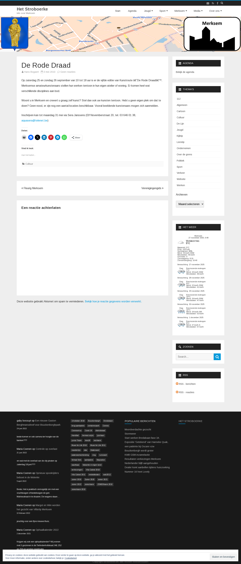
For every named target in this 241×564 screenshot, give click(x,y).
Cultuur (29, 163)
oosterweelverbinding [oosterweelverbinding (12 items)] (80, 455)
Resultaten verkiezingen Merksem (143, 459)
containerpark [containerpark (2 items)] (93, 426)
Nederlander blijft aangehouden (141, 463)
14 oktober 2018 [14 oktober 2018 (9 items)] (78, 421)
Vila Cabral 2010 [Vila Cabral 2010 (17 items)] (93, 470)
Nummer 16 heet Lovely (137, 471)
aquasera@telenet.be (34, 120)
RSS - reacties (185, 392)
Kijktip (180, 136)
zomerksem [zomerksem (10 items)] (89, 484)
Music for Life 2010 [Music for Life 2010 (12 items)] (79, 445)
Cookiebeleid (71, 558)
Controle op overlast (46, 449)
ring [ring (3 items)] (94, 455)
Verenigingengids (152, 188)
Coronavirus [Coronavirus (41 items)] (76, 430)
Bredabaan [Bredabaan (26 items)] (108, 421)
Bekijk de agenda (185, 72)
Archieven (181, 194)
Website (181, 179)
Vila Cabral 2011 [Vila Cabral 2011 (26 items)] (78, 475)
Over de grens (184, 154)
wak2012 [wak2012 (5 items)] (107, 475)
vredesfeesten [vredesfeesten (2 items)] (94, 475)
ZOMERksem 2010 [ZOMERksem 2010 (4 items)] (104, 484)
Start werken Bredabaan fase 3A (142, 438)
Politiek (180, 160)
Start (117, 10)
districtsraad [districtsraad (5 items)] (100, 430)
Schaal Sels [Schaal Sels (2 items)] (76, 460)
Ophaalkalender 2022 (47, 529)
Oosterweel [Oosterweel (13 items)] (95, 450)
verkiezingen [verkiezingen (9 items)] (77, 470)
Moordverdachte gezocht (138, 429)
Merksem (179, 10)
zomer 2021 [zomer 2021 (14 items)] (102, 479)
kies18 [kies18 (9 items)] (87, 440)
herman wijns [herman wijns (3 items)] (87, 435)
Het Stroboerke (32, 9)
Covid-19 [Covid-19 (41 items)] (88, 430)
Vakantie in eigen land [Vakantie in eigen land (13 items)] (92, 465)
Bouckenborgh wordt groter (139, 450)
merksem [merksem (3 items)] (97, 440)
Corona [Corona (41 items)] (106, 426)
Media (197, 10)
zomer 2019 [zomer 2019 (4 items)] (76, 479)
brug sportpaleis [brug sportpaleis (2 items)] (78, 426)
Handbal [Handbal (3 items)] (75, 435)
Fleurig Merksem (32, 188)
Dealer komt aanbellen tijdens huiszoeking (147, 467)
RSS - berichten (186, 384)
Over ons (214, 10)
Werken (181, 185)
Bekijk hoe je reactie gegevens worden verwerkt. (113, 301)
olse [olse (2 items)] (85, 450)
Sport (162, 10)
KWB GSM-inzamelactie (137, 454)
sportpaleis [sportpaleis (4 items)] (89, 460)
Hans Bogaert (31, 72)
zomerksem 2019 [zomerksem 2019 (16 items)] (78, 489)
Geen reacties (67, 72)
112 (179, 98)
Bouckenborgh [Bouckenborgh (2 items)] (94, 421)
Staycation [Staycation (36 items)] (101, 460)
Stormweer (130, 433)
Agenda (132, 10)
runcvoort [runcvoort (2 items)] (103, 455)
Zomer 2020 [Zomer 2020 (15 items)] (89, 479)
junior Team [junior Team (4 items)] (77, 440)
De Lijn (180, 123)
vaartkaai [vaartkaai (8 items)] (75, 465)
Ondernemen (184, 148)
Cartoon (181, 111)
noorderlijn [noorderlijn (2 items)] (76, 450)
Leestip (180, 142)
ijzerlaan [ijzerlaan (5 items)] (100, 435)
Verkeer (181, 173)
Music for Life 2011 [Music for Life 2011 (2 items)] (97, 445)
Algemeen (182, 105)
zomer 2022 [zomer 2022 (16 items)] (76, 484)
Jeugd (147, 10)
